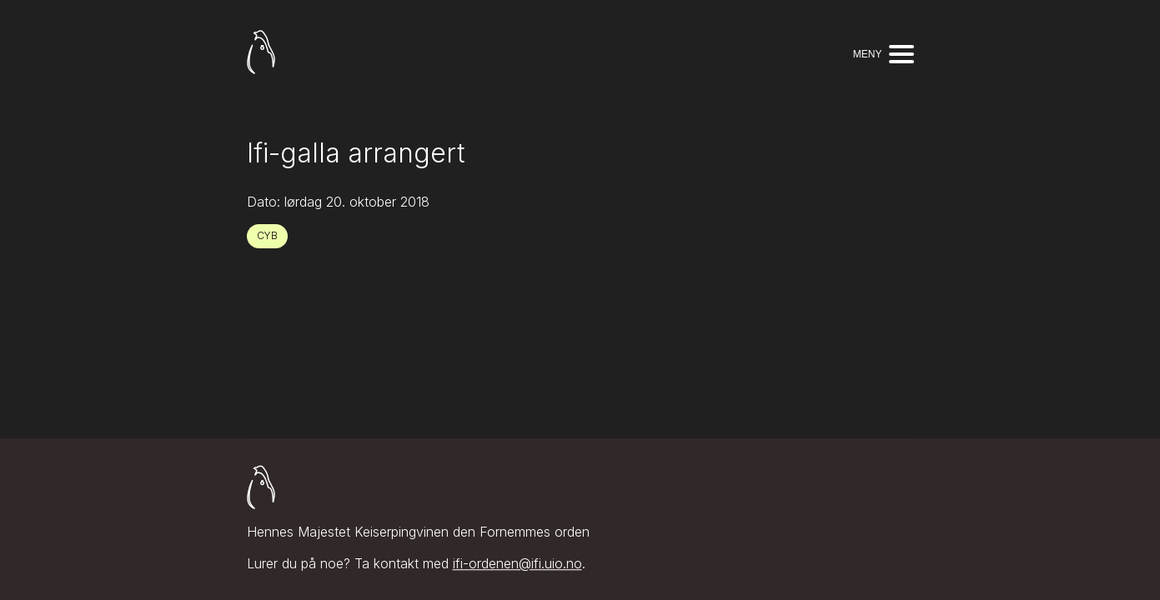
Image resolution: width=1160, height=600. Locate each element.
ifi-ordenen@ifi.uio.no (517, 564)
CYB (267, 235)
